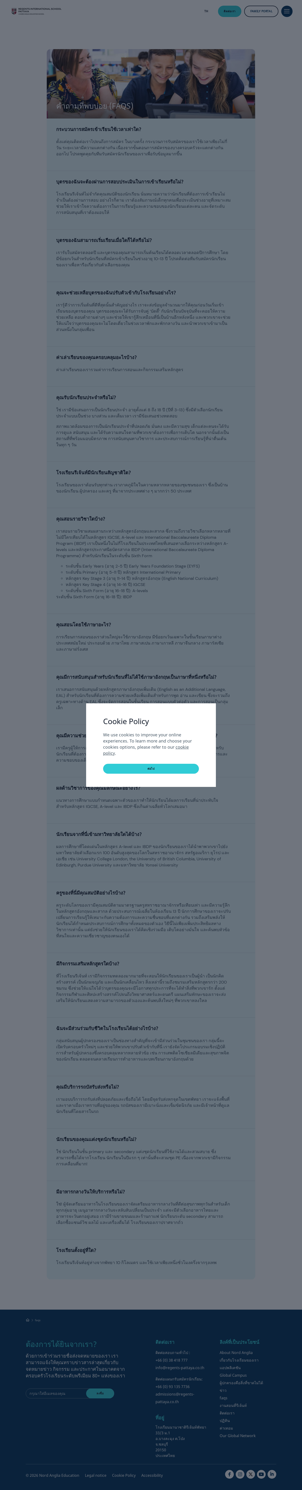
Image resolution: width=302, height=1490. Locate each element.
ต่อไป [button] (151, 769)
